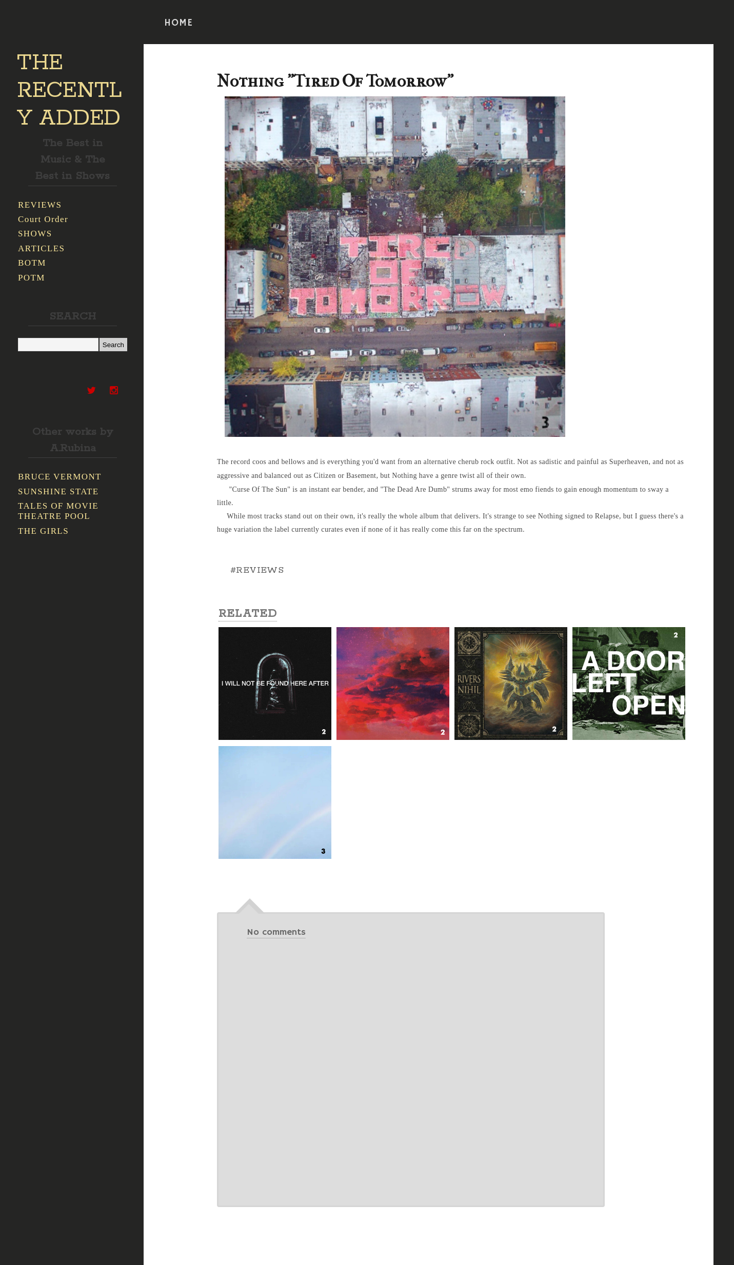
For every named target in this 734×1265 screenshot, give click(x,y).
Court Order (43, 219)
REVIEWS (40, 205)
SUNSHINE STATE (58, 491)
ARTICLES (41, 248)
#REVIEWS (257, 570)
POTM (31, 278)
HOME (178, 23)
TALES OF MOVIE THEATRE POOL (58, 511)
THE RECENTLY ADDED (69, 90)
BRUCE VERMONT (60, 476)
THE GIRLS (43, 531)
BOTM (32, 263)
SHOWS (35, 233)
